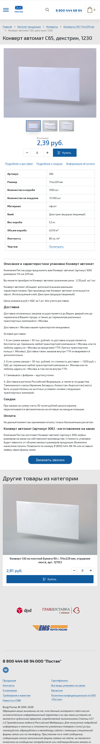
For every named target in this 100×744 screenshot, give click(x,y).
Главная (7, 26)
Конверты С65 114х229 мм (78, 26)
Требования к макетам (16, 695)
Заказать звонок (50, 459)
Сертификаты (59, 680)
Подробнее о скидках (50, 163)
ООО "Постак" (48, 661)
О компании (10, 690)
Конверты (52, 26)
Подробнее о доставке (19, 163)
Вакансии (57, 690)
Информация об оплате (80, 163)
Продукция (9, 680)
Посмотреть (56, 246)
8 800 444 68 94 (68, 10)
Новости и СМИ (12, 700)
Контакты (9, 685)
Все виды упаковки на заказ (68, 685)
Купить (66, 152)
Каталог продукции (29, 26)
